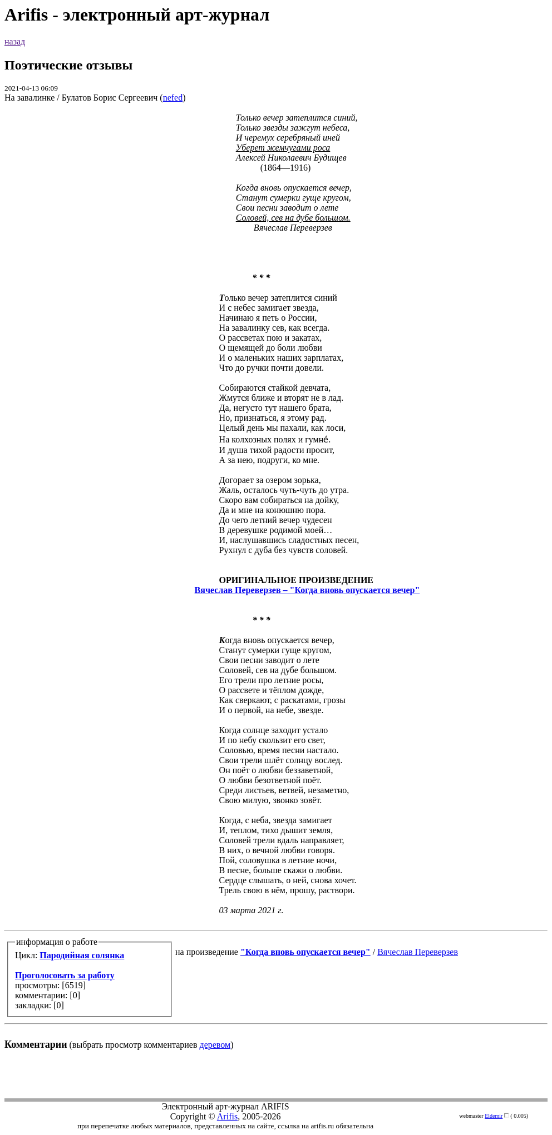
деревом (215, 1044)
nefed (173, 97)
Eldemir (493, 1116)
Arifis (227, 1116)
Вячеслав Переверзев (417, 952)
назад (14, 41)
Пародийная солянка (82, 955)
